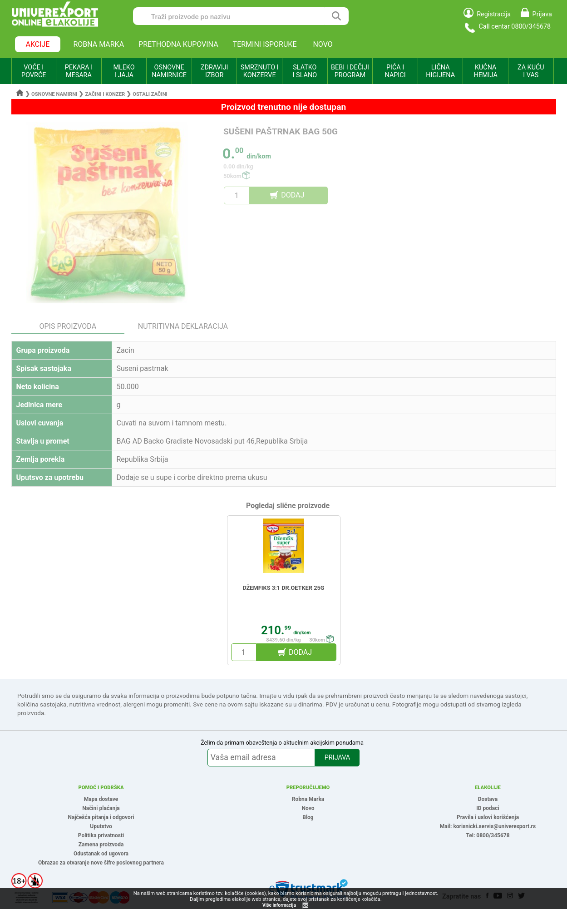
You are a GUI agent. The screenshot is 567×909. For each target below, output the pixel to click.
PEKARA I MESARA (79, 71)
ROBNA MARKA (98, 44)
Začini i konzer (105, 94)
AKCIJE (38, 44)
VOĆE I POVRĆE (33, 71)
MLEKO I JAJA (123, 71)
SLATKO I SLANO (305, 71)
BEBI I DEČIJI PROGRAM (350, 71)
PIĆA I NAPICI (395, 71)
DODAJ (292, 195)
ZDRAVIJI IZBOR (214, 71)
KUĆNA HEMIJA (486, 71)
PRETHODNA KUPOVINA (178, 44)
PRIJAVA (337, 757)
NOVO (322, 44)
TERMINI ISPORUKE (265, 44)
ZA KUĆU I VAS (531, 71)
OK (305, 906)
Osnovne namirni (54, 94)
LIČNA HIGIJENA (440, 71)
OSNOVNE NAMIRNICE (169, 71)
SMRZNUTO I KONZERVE (260, 71)
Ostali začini (150, 94)
